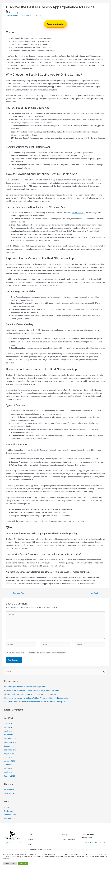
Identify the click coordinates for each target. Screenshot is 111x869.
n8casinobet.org (78, 213)
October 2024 (9, 746)
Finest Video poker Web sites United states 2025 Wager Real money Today (32, 690)
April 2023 (8, 772)
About (30, 835)
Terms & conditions (68, 840)
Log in (6, 807)
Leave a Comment (13, 16)
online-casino (9, 790)
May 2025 (8, 727)
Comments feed (10, 815)
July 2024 (8, 757)
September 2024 (10, 750)
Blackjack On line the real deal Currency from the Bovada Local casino (30, 694)
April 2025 (8, 731)
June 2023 (8, 765)
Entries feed (8, 811)
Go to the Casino (55, 24)
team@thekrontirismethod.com (93, 842)
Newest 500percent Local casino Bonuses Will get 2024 (25, 687)
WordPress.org (9, 818)
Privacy (64, 835)
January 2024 (9, 761)
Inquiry (30, 844)
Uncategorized (26, 16)
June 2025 (8, 724)
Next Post (95, 593)
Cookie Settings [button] (10, 863)
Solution (30, 840)
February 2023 (9, 776)
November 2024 (10, 742)
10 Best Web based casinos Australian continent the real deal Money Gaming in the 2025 (37, 702)
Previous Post (17, 593)
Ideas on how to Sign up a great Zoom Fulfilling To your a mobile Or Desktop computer (36, 698)
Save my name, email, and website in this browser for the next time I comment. (38, 653)
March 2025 (8, 735)
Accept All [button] (22, 863)
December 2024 (10, 739)
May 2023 (8, 768)
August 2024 (9, 753)
